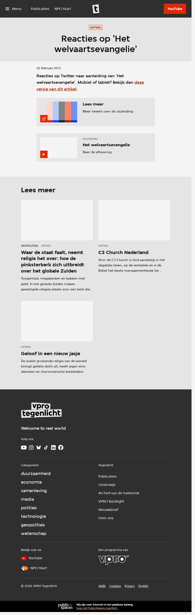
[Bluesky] (38, 447)
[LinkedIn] (53, 447)
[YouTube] (175, 9)
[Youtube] (24, 447)
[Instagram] (31, 447)
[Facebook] (61, 447)
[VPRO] (113, 560)
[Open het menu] (13, 9)
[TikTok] (46, 447)
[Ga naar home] (96, 8)
